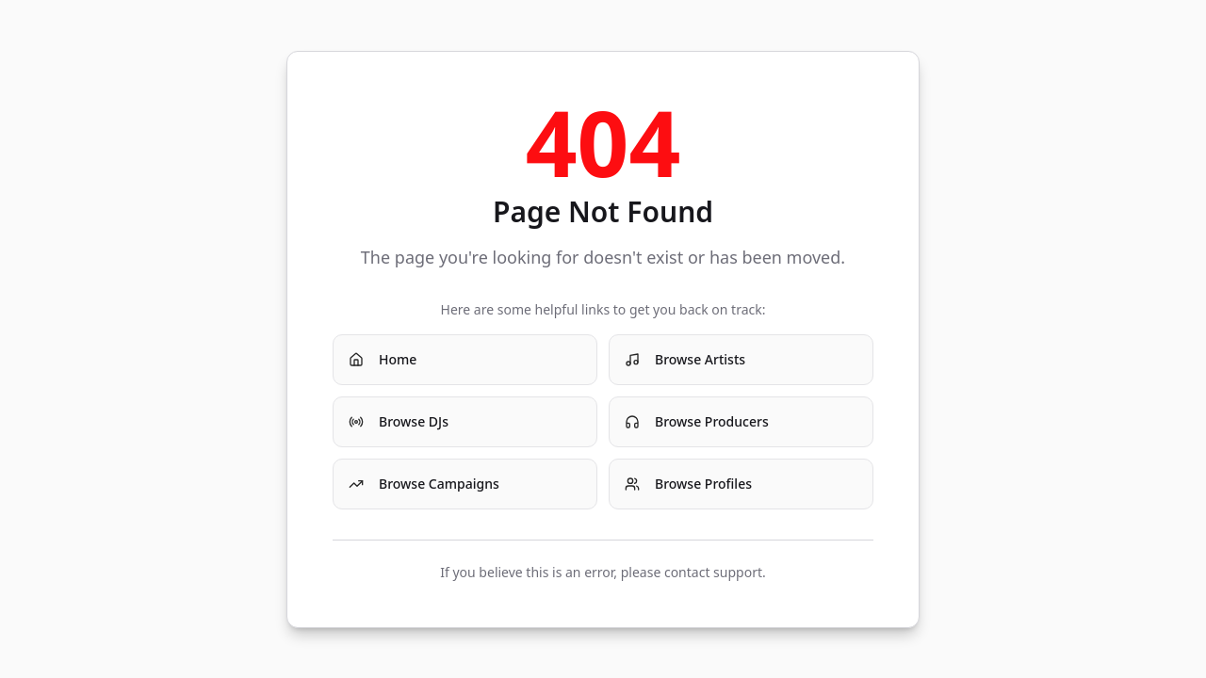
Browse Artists (685, 359)
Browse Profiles (688, 483)
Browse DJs (398, 421)
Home (382, 359)
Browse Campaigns (424, 483)
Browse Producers (697, 421)
